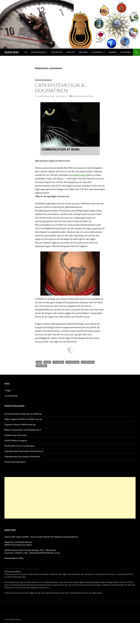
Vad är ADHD (22, 536)
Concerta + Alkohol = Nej (16, 552)
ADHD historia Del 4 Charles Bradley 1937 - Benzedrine (30, 550)
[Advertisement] (70, 498)
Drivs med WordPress (12, 619)
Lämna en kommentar (82, 96)
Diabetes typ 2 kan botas (15, 435)
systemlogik (72, 362)
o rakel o (63, 96)
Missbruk (113, 52)
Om (25, 52)
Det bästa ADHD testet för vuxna (44, 552)
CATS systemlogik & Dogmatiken (60, 87)
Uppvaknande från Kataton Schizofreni (22, 456)
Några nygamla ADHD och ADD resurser (23, 419)
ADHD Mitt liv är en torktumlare (19, 446)
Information (97, 52)
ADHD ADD (11, 52)
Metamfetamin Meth (13, 558)
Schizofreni (125, 52)
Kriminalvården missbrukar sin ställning (22, 413)
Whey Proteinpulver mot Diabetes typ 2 (22, 429)
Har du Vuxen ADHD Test (42, 536)
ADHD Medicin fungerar (15, 440)
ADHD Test (71, 52)
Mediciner (83, 52)
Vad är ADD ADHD (38, 52)
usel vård (41, 366)
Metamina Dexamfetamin (66, 536)
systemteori (88, 362)
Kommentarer (11, 395)
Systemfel (58, 362)
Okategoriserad (43, 80)
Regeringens (80, 174)
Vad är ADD (10, 536)
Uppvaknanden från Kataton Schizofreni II (23, 451)
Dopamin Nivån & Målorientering (19, 424)
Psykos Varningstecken (15, 462)
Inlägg (7, 390)
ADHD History (57, 52)
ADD (39, 362)
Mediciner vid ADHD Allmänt (18, 542)
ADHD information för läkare (18, 544)
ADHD (47, 362)
